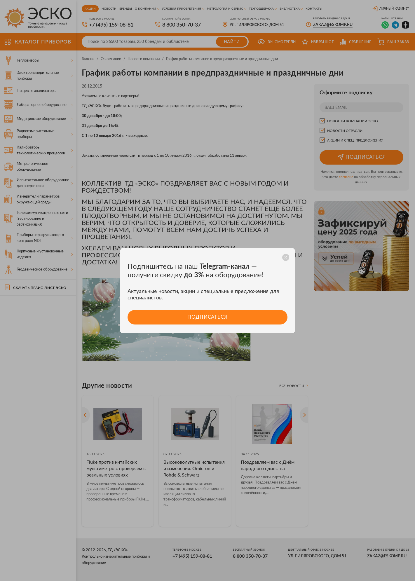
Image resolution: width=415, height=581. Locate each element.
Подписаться (207, 317)
